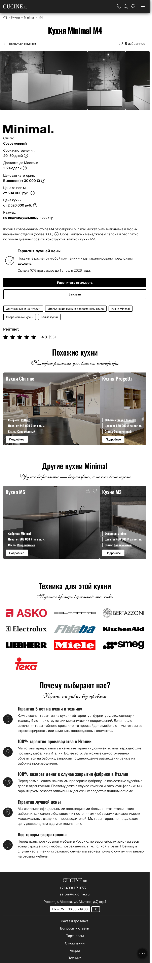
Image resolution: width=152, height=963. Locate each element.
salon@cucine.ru (75, 894)
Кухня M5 (15, 492)
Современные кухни (19, 317)
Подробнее (16, 439)
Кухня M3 (111, 492)
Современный (26, 431)
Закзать (75, 294)
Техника (74, 958)
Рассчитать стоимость (75, 283)
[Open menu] (142, 6)
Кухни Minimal (120, 308)
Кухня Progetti (117, 378)
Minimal (26, 533)
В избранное (135, 44)
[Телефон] (118, 6)
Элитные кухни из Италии (23, 308)
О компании (75, 943)
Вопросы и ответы (74, 928)
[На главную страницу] (15, 6)
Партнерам (75, 936)
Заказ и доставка (74, 921)
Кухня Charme (20, 378)
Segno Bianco (125, 420)
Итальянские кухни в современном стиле (76, 308)
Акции (75, 951)
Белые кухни (49, 317)
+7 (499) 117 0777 (73, 888)
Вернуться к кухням (22, 43)
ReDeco (25, 420)
